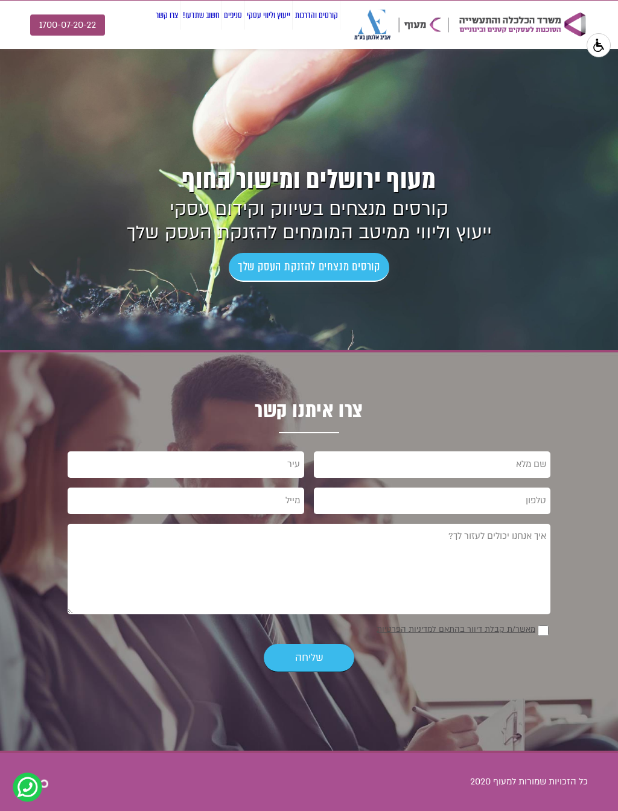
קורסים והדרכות (303, 59)
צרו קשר (59, 59)
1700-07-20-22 (67, 25)
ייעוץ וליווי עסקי (228, 59)
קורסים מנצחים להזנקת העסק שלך (309, 266)
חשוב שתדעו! (115, 59)
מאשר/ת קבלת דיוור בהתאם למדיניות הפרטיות (456, 629)
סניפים (169, 59)
